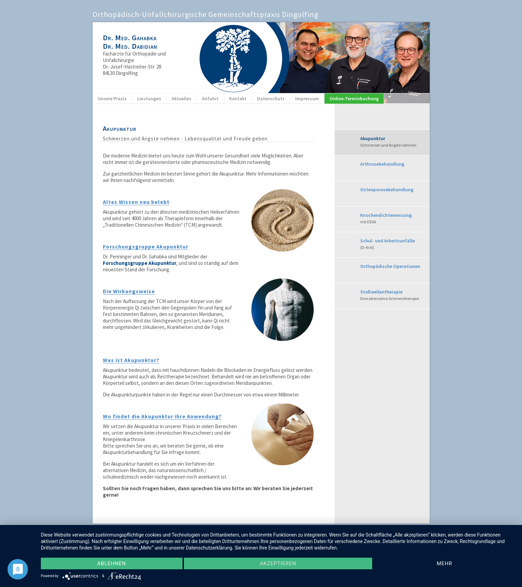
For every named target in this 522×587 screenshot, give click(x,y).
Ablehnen (111, 563)
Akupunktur (394, 142)
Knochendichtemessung (394, 218)
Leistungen (149, 98)
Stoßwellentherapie (394, 295)
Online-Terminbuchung (354, 98)
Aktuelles (181, 98)
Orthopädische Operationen (390, 266)
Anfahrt (210, 98)
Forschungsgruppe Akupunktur (139, 263)
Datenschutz (271, 98)
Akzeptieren (278, 563)
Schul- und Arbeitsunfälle (394, 244)
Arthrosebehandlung (382, 164)
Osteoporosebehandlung (386, 189)
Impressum (307, 98)
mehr (444, 563)
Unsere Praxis (112, 98)
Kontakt (238, 98)
